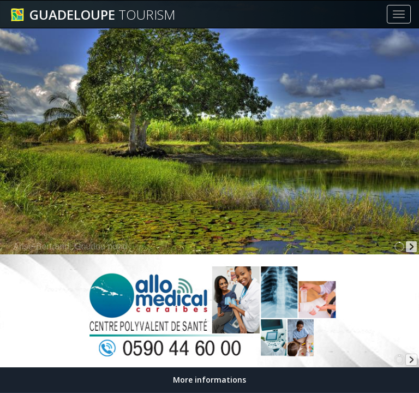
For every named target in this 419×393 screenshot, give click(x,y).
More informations (209, 379)
